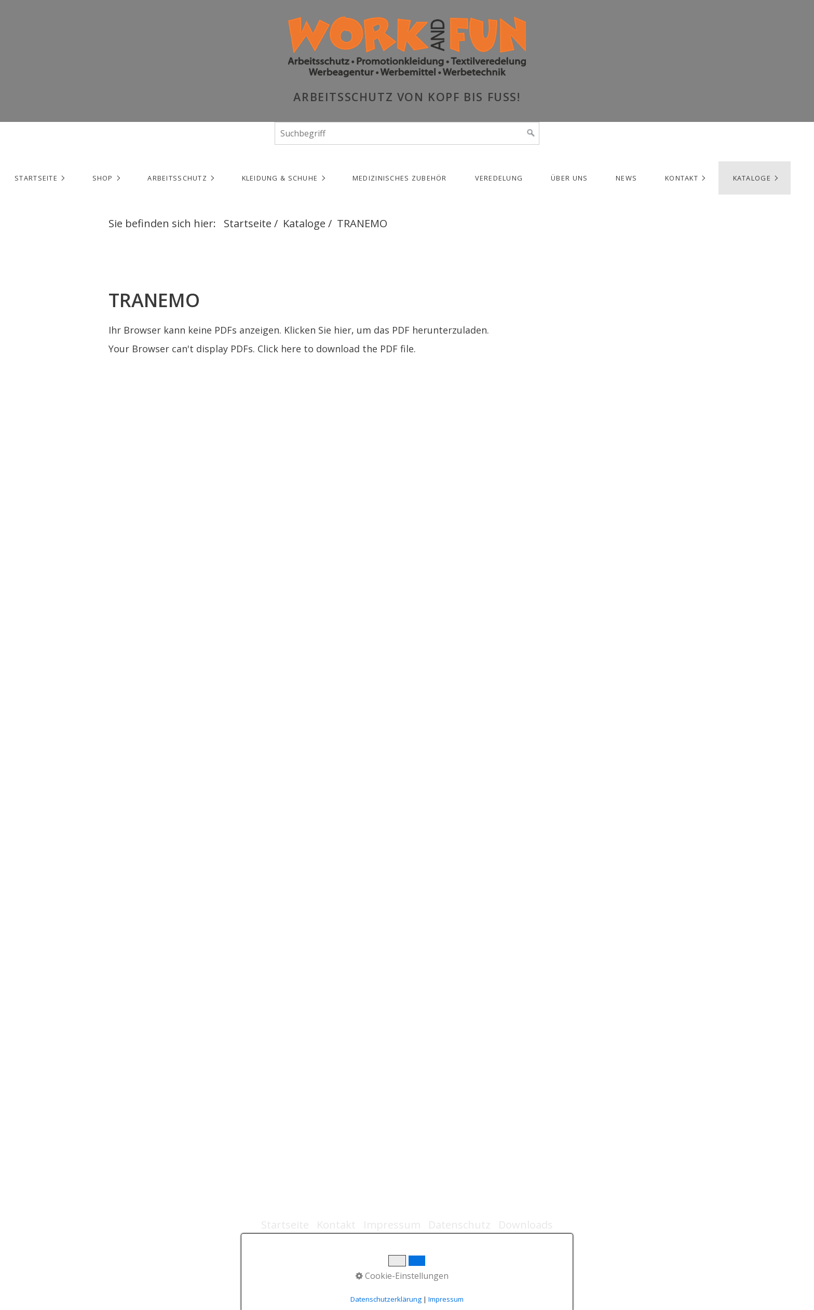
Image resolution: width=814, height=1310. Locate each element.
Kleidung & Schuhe (280, 178)
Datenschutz (459, 1225)
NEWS (626, 178)
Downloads (525, 1225)
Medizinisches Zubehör (399, 178)
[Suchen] (531, 133)
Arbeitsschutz (177, 178)
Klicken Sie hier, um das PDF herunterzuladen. (386, 330)
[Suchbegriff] (407, 133)
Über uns (569, 178)
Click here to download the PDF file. (336, 348)
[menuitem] (39, 178)
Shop (102, 178)
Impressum (391, 1225)
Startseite (36, 178)
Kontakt (681, 178)
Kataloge (752, 178)
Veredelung (499, 178)
